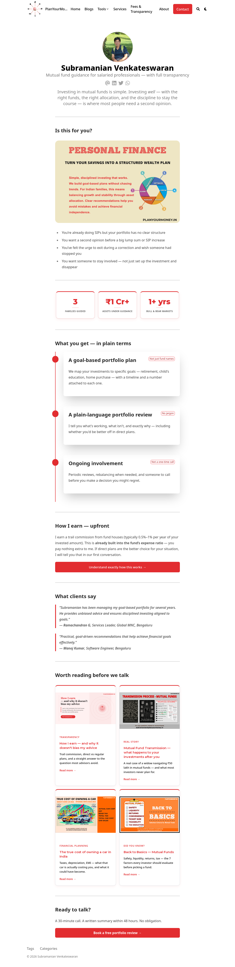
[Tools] (103, 9)
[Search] (198, 9)
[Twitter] (120, 82)
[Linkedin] (114, 82)
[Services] (119, 9)
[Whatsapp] (127, 82)
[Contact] (182, 9)
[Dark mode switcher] (205, 9)
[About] (164, 9)
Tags (30, 948)
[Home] (75, 9)
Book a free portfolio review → (117, 933)
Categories (48, 948)
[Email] (107, 82)
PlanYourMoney (57, 9)
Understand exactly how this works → (117, 567)
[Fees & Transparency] (143, 9)
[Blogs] (88, 9)
